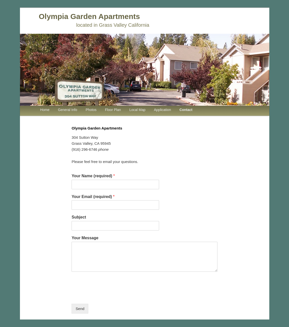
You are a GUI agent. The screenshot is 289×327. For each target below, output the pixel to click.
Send (80, 308)
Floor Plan (113, 110)
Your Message (85, 238)
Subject (79, 217)
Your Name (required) (93, 176)
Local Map (137, 110)
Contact (186, 110)
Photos (91, 110)
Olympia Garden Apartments (89, 16)
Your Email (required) (93, 196)
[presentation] (109, 295)
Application (162, 110)
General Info (67, 110)
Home (44, 110)
